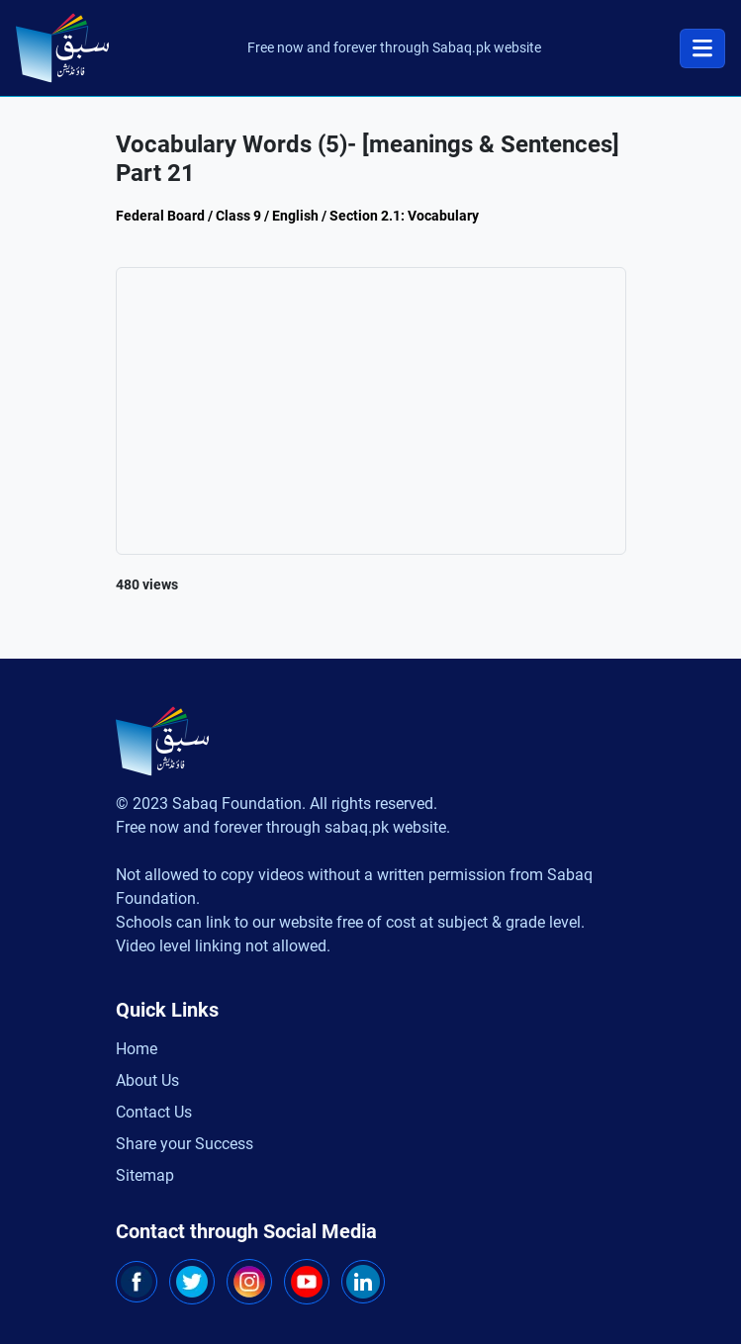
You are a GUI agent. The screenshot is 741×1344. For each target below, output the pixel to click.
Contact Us (154, 1112)
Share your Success (184, 1143)
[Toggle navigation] (702, 48)
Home (136, 1048)
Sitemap (145, 1175)
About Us (147, 1080)
